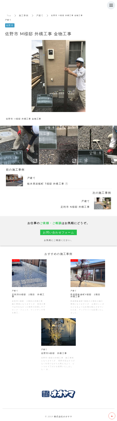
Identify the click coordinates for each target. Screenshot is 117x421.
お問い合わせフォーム (58, 232)
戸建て (40, 15)
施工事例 (24, 15)
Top (9, 15)
